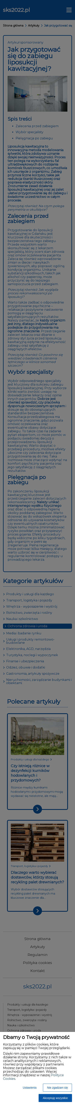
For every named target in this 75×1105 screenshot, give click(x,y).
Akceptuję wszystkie (55, 1098)
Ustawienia (29, 1087)
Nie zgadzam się (57, 1087)
